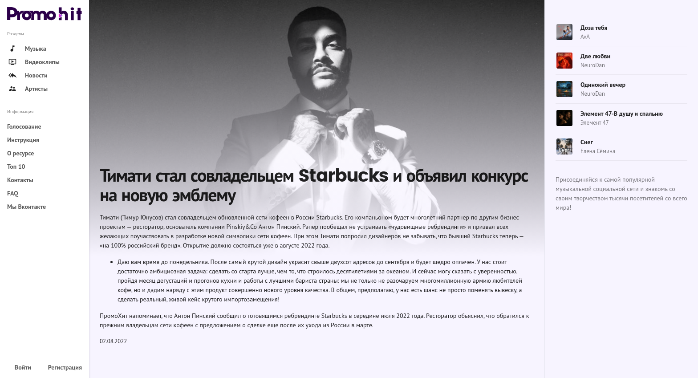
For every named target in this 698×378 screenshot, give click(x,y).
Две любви (595, 56)
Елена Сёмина (597, 151)
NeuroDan (592, 65)
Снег (586, 142)
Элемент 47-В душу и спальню (621, 114)
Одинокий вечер (602, 85)
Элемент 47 (594, 122)
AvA (585, 37)
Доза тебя (594, 28)
